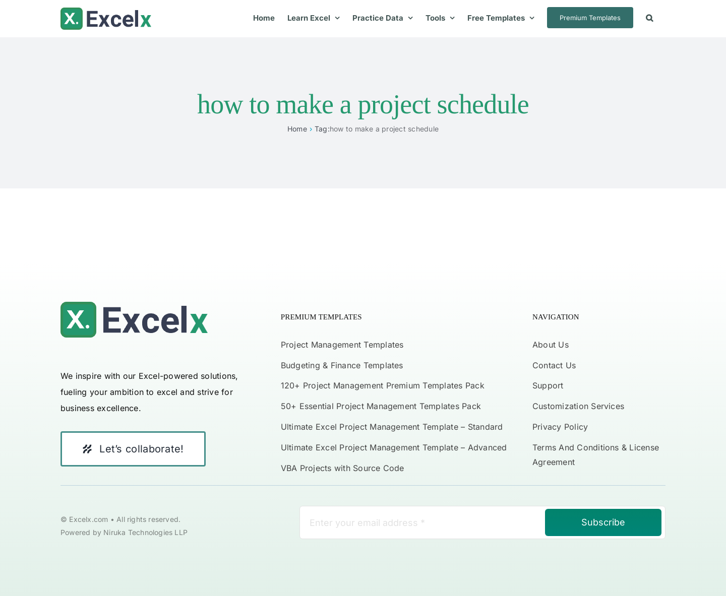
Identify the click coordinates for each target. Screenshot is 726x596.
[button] (649, 18)
